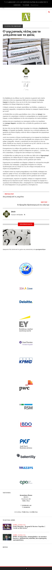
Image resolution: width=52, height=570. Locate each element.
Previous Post (8, 194)
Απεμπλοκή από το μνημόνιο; (13, 196)
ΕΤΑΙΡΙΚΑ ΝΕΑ (22, 524)
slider (15, 524)
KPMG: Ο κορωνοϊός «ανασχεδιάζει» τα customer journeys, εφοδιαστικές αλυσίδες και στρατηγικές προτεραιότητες (30, 538)
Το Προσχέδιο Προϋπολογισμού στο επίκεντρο (33, 205)
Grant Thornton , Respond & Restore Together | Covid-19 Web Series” (29, 527)
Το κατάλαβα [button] (26, 5)
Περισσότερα (34, 5)
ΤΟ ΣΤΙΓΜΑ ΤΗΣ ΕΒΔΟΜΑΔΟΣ (12, 26)
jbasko (26, 77)
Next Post (45, 202)
